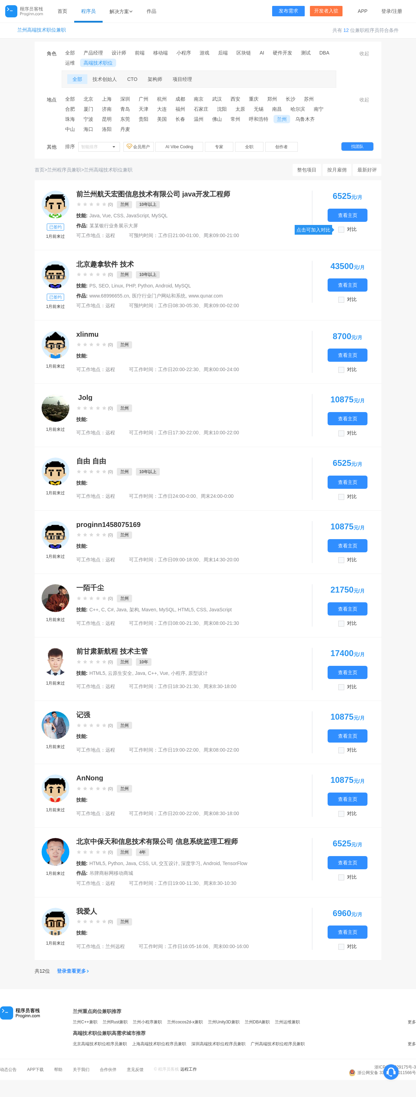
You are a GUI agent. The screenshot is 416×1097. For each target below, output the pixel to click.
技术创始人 (105, 79)
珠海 (70, 119)
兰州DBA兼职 (257, 1022)
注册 (397, 11)
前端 (140, 53)
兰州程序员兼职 (64, 170)
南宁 (318, 109)
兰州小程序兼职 (147, 1022)
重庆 (254, 99)
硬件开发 (282, 53)
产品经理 (93, 53)
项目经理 (182, 79)
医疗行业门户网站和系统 (158, 296)
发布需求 (288, 11)
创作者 (281, 146)
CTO (132, 79)
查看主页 (347, 215)
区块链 (243, 53)
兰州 (282, 119)
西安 (235, 99)
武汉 (217, 99)
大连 (162, 109)
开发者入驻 (326, 11)
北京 (88, 99)
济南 (107, 109)
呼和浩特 (258, 119)
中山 (70, 129)
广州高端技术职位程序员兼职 (278, 1043)
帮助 (58, 1069)
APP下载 (35, 1069)
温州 (198, 119)
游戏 (204, 53)
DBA (324, 53)
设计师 (119, 53)
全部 (70, 53)
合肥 (70, 109)
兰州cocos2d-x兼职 (185, 1022)
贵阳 (143, 119)
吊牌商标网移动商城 (111, 873)
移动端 (160, 53)
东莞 (125, 119)
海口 (88, 129)
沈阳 (222, 109)
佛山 (217, 119)
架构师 (155, 79)
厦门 (88, 109)
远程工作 (188, 1069)
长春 (180, 119)
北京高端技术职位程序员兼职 (100, 1043)
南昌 (277, 109)
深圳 (125, 99)
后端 (223, 53)
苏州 (309, 99)
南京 (198, 99)
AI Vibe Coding (179, 146)
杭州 (162, 99)
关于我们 (81, 1069)
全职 (249, 146)
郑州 (272, 99)
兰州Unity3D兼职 (224, 1022)
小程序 (183, 53)
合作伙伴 (108, 1069)
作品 (151, 11)
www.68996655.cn (109, 296)
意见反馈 (135, 1069)
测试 (306, 53)
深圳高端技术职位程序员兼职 (218, 1043)
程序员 (88, 11)
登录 (386, 11)
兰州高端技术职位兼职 (41, 30)
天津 (143, 109)
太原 (240, 109)
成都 (180, 99)
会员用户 (139, 146)
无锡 (258, 109)
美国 (162, 119)
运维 (70, 63)
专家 (219, 146)
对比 (352, 229)
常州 (235, 119)
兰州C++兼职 (85, 1022)
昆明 (107, 119)
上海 (107, 99)
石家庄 (201, 109)
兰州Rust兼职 (115, 1022)
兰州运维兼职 (287, 1022)
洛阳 (107, 129)
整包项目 (307, 170)
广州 (143, 99)
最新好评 (367, 170)
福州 (180, 109)
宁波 (88, 119)
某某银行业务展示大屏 (113, 225)
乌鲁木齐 (305, 119)
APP (362, 11)
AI (262, 53)
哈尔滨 (298, 109)
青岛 (125, 109)
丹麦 (125, 129)
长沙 (290, 99)
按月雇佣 (337, 170)
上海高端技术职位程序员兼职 (159, 1043)
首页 (62, 11)
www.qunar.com (206, 296)
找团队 (357, 146)
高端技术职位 (98, 63)
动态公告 (8, 1069)
